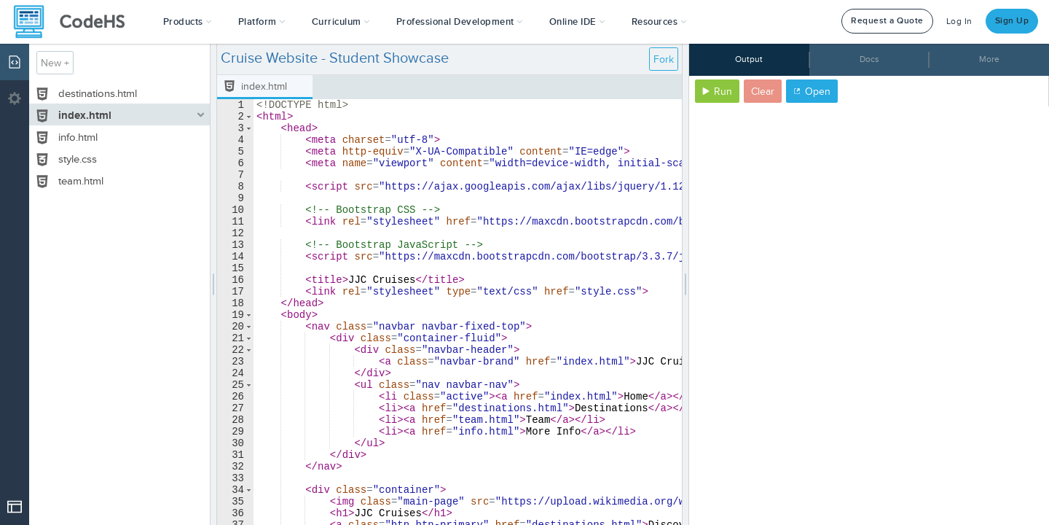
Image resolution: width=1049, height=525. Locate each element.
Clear (762, 91)
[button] (187, 22)
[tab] (265, 87)
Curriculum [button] (341, 22)
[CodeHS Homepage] (75, 22)
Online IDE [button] (577, 22)
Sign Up (1012, 20)
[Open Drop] (14, 506)
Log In (959, 21)
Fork (663, 59)
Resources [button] (659, 22)
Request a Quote (887, 20)
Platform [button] (262, 22)
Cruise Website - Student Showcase (335, 58)
